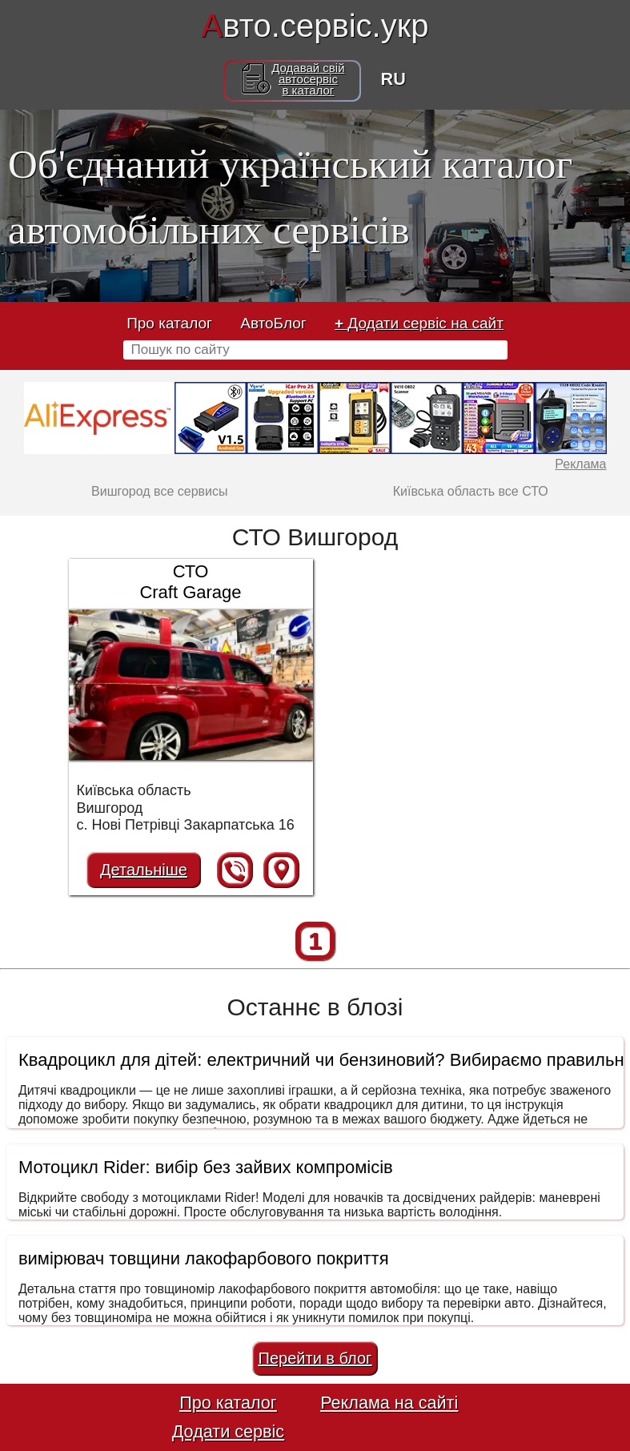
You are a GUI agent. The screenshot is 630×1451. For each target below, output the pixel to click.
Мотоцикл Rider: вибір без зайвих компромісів (205, 1167)
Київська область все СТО (470, 491)
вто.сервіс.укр (315, 25)
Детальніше (143, 869)
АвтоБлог (273, 323)
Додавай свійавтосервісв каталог (307, 79)
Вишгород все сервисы (159, 491)
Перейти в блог (315, 1358)
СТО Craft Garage (190, 581)
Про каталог (169, 323)
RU (393, 79)
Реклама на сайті (389, 1403)
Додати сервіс (228, 1431)
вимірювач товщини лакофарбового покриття (203, 1258)
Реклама (580, 464)
